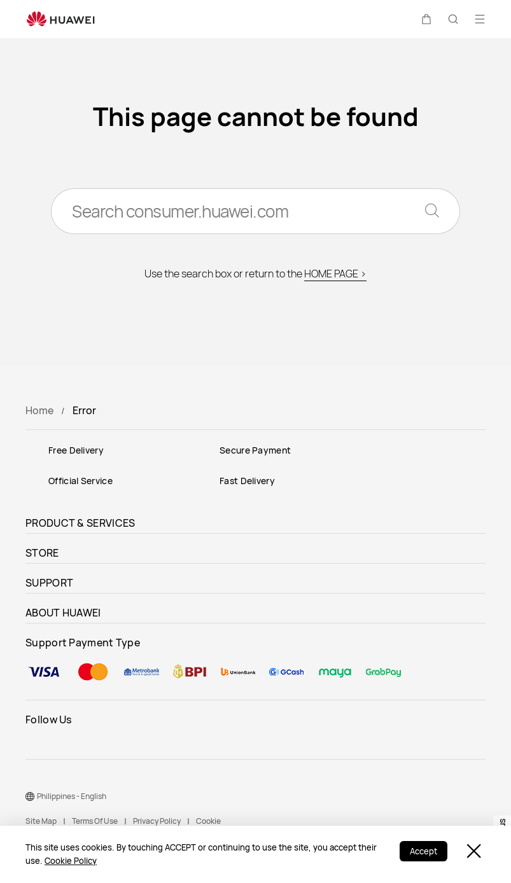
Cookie (208, 821)
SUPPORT (49, 582)
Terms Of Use (95, 821)
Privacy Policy (157, 821)
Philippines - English (71, 796)
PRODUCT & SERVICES (80, 523)
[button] (426, 19)
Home (39, 410)
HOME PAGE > (335, 274)
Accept (423, 851)
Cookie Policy (71, 860)
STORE (42, 552)
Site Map (41, 821)
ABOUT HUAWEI (63, 612)
